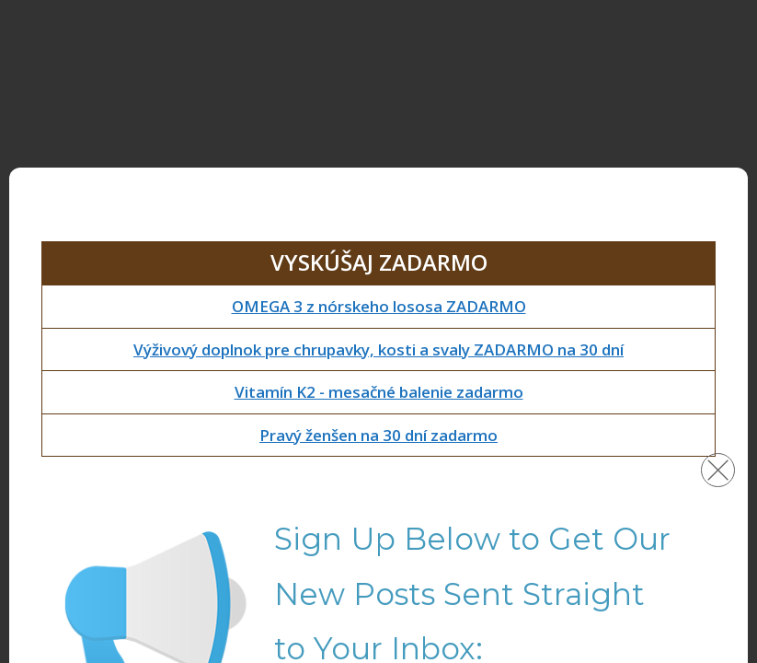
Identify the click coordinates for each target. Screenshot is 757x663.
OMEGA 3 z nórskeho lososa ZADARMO (379, 306)
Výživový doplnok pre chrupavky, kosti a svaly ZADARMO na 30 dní (378, 349)
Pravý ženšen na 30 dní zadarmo (378, 435)
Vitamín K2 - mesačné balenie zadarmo (379, 391)
